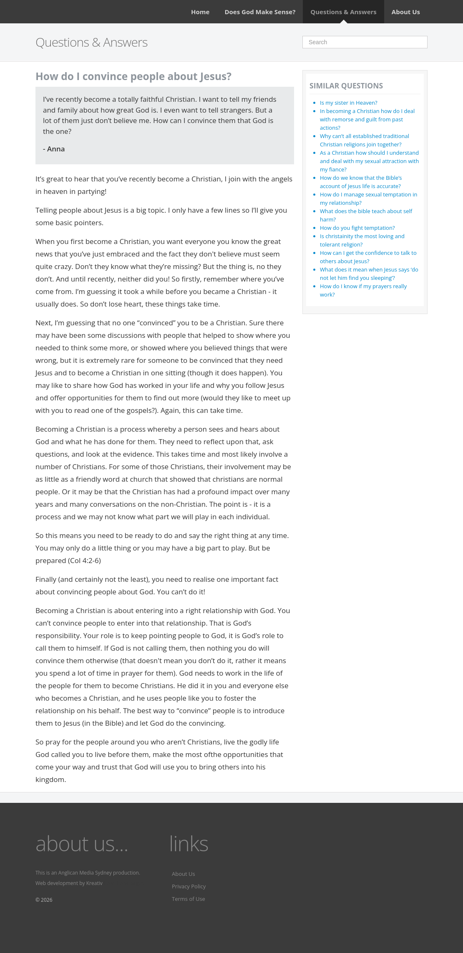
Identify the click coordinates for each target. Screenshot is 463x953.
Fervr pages (130, 883)
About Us (406, 12)
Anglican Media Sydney (85, 872)
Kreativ (94, 883)
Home (200, 12)
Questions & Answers (343, 12)
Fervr (110, 883)
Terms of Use (188, 899)
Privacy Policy (189, 886)
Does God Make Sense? (259, 12)
